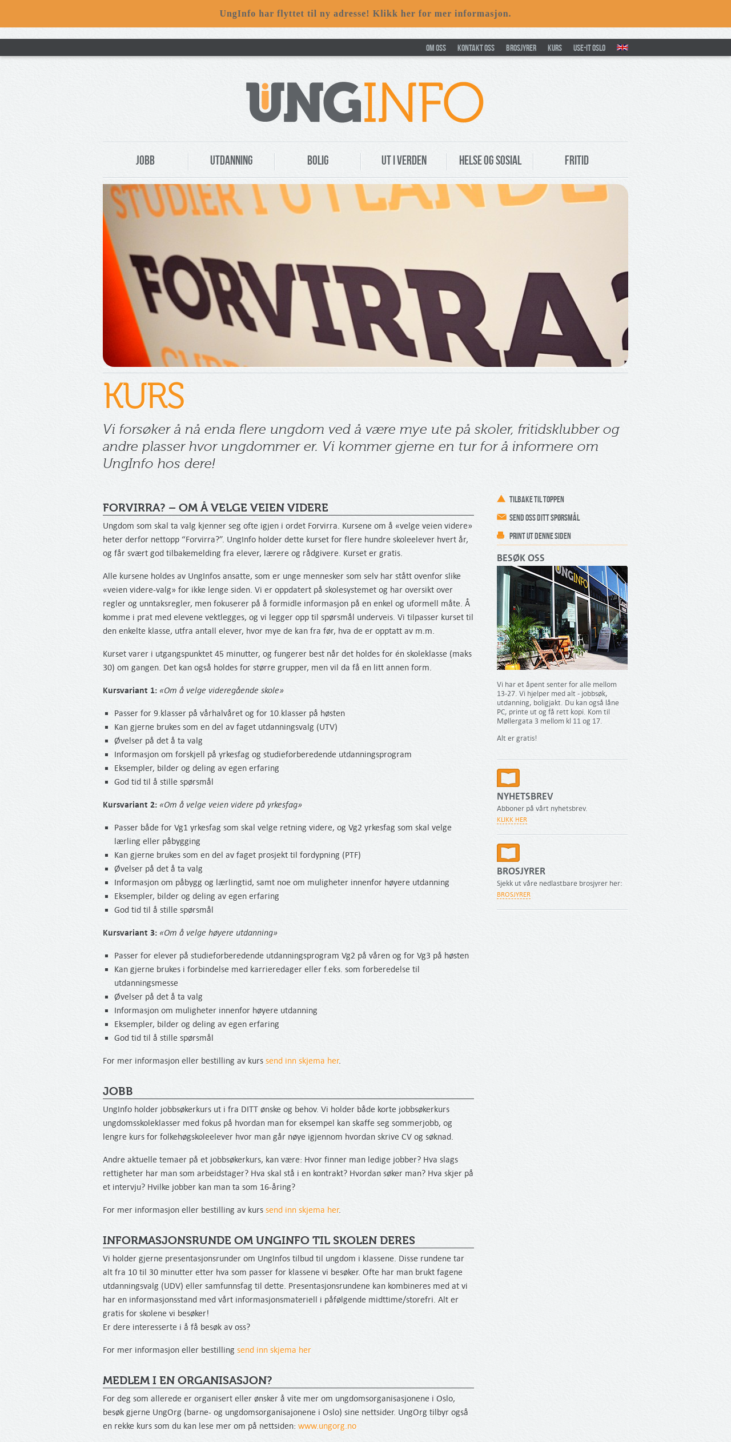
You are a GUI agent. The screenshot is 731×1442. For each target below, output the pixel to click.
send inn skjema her (302, 1060)
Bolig (318, 160)
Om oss (436, 48)
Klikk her (512, 820)
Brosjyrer (521, 48)
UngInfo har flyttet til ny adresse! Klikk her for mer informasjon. (365, 13)
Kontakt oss (476, 48)
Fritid (577, 160)
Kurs (555, 48)
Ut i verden (404, 160)
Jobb (145, 160)
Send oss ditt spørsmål (544, 517)
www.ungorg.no (327, 1426)
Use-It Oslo (589, 48)
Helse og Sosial (490, 160)
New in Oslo (622, 47)
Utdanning (231, 160)
